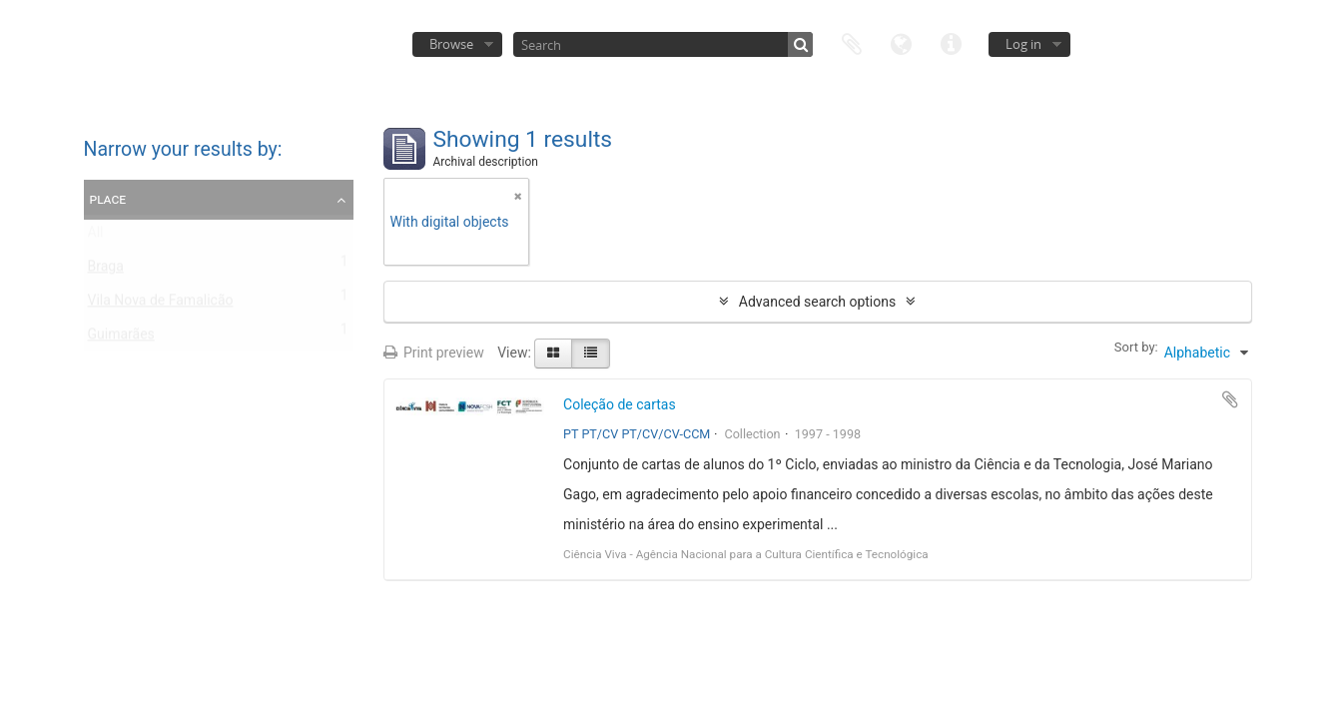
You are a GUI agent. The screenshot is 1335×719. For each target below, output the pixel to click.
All (96, 237)
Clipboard (852, 42)
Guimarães (121, 339)
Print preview (433, 352)
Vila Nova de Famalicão (161, 305)
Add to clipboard (1230, 399)
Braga (106, 271)
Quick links (952, 42)
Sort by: (1136, 347)
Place (108, 199)
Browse (451, 44)
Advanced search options (817, 302)
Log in (1023, 44)
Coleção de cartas (619, 404)
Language (902, 42)
